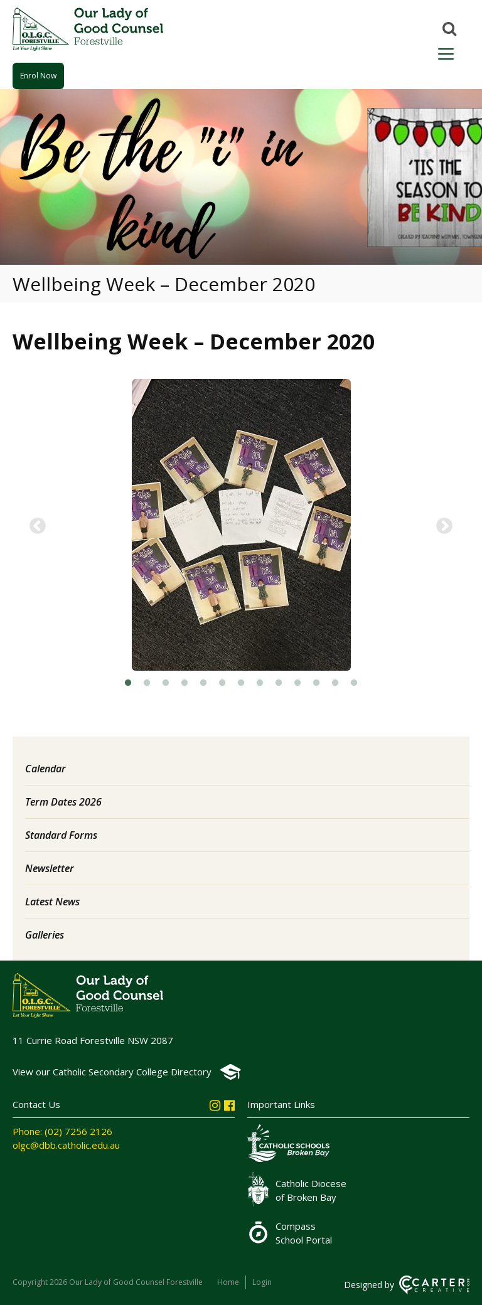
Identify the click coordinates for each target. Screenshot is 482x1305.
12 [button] (335, 683)
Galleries (44, 935)
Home (228, 1282)
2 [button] (147, 683)
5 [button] (203, 683)
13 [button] (354, 683)
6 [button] (222, 683)
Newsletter (49, 868)
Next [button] (444, 526)
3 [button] (165, 683)
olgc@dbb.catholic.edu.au (66, 1145)
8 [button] (260, 683)
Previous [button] (37, 526)
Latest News (52, 901)
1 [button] (128, 683)
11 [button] (316, 683)
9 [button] (278, 683)
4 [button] (184, 683)
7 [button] (241, 683)
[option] (241, 526)
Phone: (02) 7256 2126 (62, 1131)
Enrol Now (38, 75)
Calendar (45, 768)
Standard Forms (61, 835)
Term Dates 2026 (63, 802)
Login (262, 1282)
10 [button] (297, 683)
